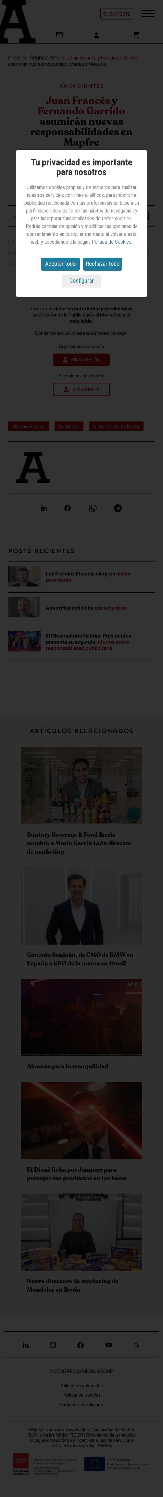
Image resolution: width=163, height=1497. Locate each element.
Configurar (81, 280)
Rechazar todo (102, 263)
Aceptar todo (60, 263)
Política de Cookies (112, 242)
